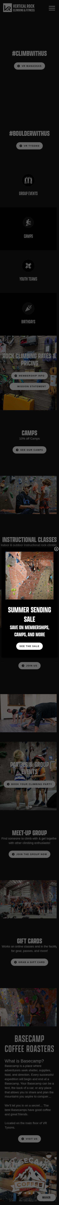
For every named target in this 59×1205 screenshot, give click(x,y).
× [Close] (56, 549)
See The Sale (29, 646)
